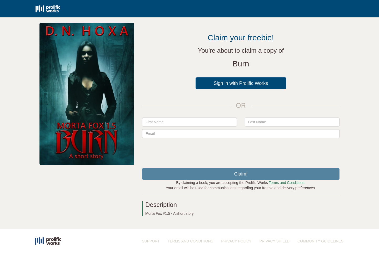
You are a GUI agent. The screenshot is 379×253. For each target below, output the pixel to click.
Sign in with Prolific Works (241, 83)
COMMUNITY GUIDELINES (320, 241)
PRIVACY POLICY (236, 241)
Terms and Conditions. (287, 183)
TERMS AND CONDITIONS (190, 241)
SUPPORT (150, 241)
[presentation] (241, 151)
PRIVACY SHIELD (275, 241)
